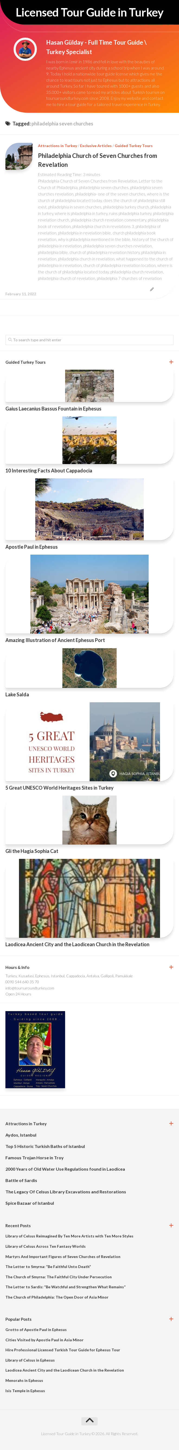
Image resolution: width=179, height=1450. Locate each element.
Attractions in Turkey (57, 145)
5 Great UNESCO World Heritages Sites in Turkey (59, 788)
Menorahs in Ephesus (24, 1380)
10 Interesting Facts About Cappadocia (48, 471)
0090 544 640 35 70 (22, 981)
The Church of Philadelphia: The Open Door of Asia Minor (56, 1297)
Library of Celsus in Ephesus (30, 1360)
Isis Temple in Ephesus (25, 1390)
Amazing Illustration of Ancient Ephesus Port (55, 640)
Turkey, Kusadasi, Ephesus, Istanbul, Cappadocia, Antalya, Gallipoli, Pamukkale (69, 976)
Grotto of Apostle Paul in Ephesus (36, 1329)
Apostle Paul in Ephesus (31, 547)
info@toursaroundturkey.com (29, 988)
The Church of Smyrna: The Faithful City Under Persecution (58, 1276)
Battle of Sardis (21, 1180)
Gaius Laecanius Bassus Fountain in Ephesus (53, 409)
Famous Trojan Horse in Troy (34, 1157)
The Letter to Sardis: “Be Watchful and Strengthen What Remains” (65, 1287)
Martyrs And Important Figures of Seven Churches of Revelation (62, 1256)
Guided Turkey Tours (134, 145)
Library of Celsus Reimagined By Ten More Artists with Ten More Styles (69, 1236)
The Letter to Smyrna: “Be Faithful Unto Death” (48, 1266)
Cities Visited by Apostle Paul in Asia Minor (44, 1340)
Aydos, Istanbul (20, 1134)
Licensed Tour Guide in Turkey (89, 12)
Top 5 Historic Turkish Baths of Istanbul (45, 1146)
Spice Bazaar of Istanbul (29, 1203)
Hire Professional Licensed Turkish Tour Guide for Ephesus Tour (62, 1350)
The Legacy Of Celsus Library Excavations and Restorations (65, 1191)
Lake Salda (17, 694)
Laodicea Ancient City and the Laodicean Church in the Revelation (77, 944)
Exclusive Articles (96, 145)
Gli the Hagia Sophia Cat (31, 851)
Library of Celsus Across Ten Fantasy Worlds (45, 1246)
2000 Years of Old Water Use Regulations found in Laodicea (65, 1168)
